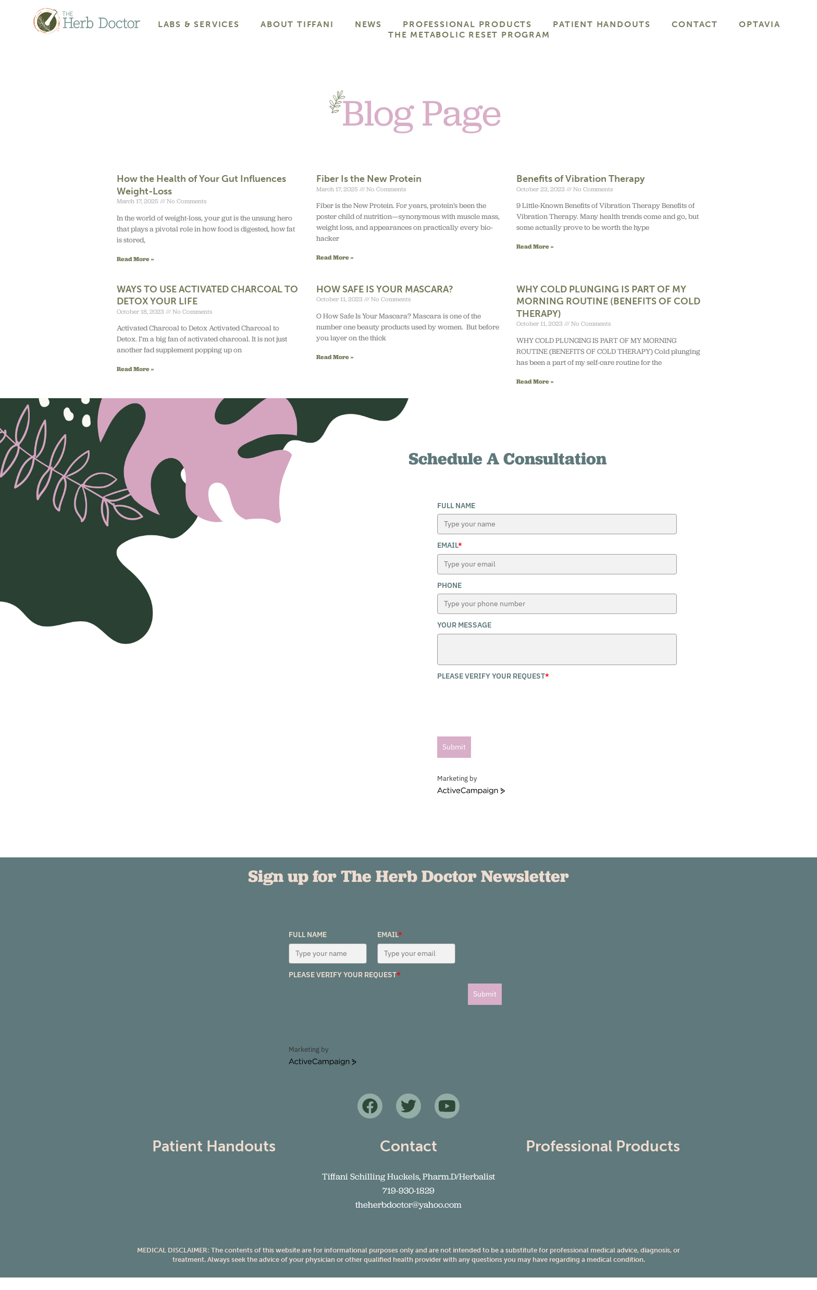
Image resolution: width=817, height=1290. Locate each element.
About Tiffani (297, 24)
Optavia (760, 24)
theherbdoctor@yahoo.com (408, 1217)
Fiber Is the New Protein (369, 191)
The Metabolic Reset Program (469, 35)
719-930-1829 (408, 1203)
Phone (449, 598)
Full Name (456, 518)
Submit (454, 759)
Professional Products (467, 24)
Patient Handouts (602, 24)
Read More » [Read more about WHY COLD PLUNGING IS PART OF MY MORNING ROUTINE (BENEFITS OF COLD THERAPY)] (535, 393)
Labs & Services (199, 24)
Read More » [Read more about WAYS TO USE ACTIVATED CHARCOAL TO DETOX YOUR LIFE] (135, 381)
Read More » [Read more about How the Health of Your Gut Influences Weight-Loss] (135, 271)
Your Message (464, 637)
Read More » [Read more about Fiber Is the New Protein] (335, 270)
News (368, 24)
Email (449, 557)
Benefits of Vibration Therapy (580, 191)
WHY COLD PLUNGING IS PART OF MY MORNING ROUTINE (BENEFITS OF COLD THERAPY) (608, 314)
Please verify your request (493, 688)
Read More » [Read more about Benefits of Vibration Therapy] (535, 259)
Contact (695, 24)
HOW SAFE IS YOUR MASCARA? (384, 302)
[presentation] (516, 717)
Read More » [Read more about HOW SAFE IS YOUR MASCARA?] (335, 369)
